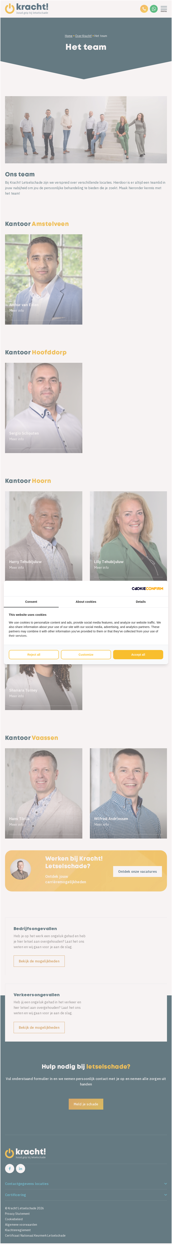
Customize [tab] (86, 654)
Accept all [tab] (138, 654)
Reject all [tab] (33, 654)
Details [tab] (141, 601)
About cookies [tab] (86, 601)
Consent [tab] (31, 601)
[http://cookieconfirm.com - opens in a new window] (147, 588)
